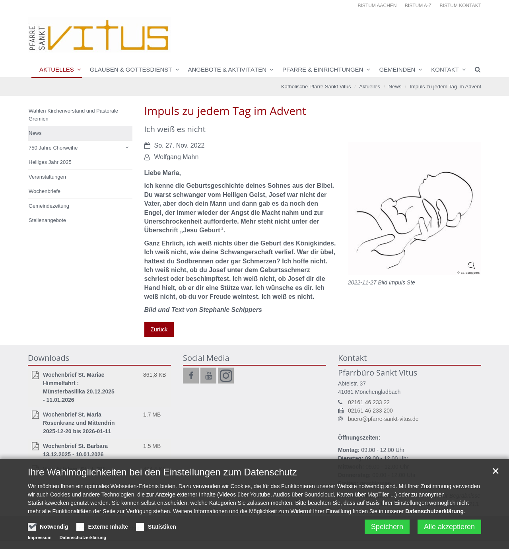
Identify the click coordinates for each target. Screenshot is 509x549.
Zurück (159, 329)
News (395, 87)
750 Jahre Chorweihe (53, 148)
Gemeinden (397, 69)
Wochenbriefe (44, 191)
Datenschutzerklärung (434, 540)
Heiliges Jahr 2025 (50, 162)
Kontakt (445, 69)
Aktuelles (56, 69)
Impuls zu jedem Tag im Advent (445, 87)
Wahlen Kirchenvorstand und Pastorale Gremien (73, 115)
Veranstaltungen (47, 177)
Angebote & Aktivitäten (227, 69)
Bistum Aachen (377, 5)
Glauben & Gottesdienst (131, 69)
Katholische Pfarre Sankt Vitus (316, 87)
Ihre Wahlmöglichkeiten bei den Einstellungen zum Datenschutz (162, 500)
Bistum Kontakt (460, 5)
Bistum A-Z (418, 5)
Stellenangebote (47, 220)
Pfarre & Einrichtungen (322, 69)
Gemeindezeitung (49, 206)
